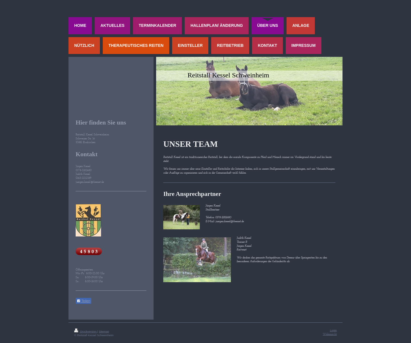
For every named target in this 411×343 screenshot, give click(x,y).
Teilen (83, 301)
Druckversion (85, 331)
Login (333, 330)
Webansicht (330, 334)
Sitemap (104, 331)
